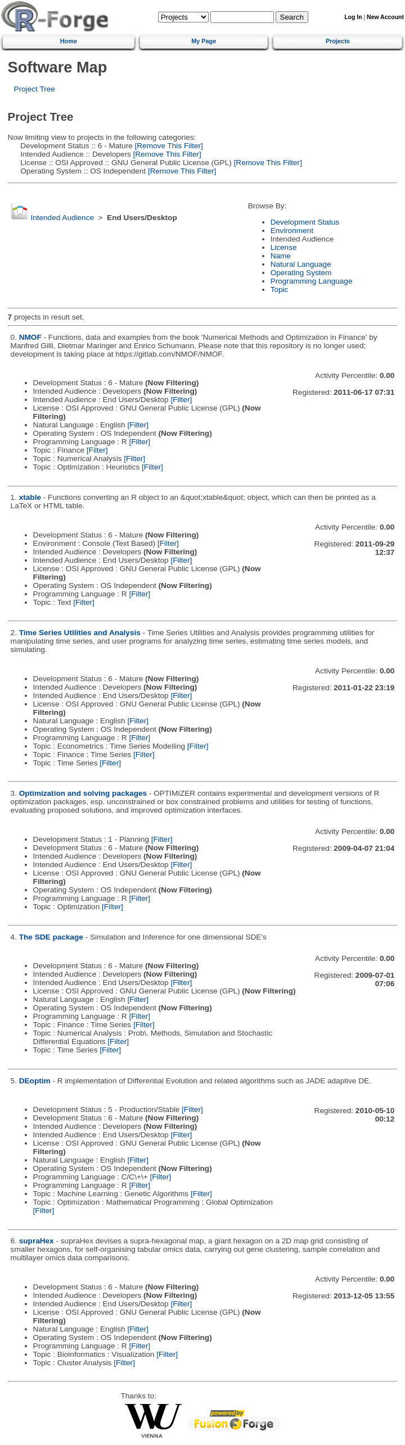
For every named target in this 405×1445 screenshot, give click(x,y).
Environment (292, 230)
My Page (203, 41)
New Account (385, 17)
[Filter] (181, 399)
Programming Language (312, 281)
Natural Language (301, 264)
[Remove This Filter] (168, 146)
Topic (280, 289)
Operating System (301, 272)
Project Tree (34, 89)
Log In (353, 17)
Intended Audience (62, 217)
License (284, 247)
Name (281, 256)
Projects (338, 41)
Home (68, 41)
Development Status (305, 222)
